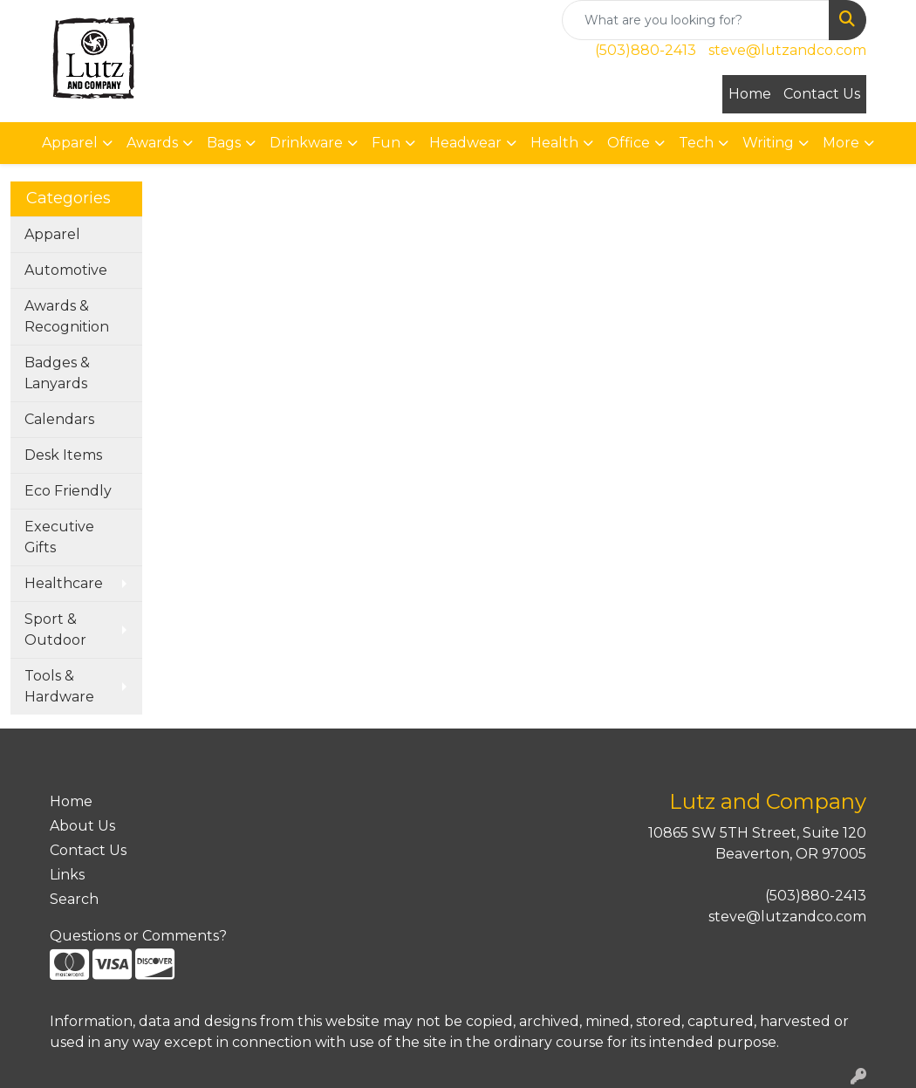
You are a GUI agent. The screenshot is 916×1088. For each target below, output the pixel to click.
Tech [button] (696, 142)
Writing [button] (768, 142)
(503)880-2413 (645, 50)
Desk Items (63, 455)
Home (749, 94)
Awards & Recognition (66, 316)
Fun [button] (386, 142)
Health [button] (554, 142)
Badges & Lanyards (57, 373)
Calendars (59, 419)
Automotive (65, 270)
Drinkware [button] (306, 142)
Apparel (52, 234)
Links (67, 874)
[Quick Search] (696, 20)
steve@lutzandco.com (787, 50)
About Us (82, 826)
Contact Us (821, 94)
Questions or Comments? (138, 935)
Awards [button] (152, 142)
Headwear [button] (465, 142)
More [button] (841, 142)
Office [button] (628, 142)
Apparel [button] (70, 142)
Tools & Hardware (59, 686)
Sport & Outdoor (55, 629)
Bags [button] (224, 142)
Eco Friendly (68, 490)
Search (74, 899)
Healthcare (63, 583)
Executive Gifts (59, 537)
